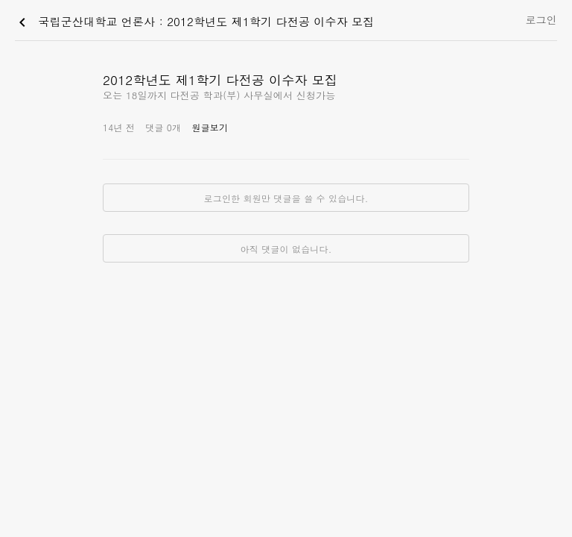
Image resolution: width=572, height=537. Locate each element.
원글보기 (209, 127)
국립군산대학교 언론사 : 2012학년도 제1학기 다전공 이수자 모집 (194, 22)
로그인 (541, 19)
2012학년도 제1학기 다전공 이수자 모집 (220, 80)
